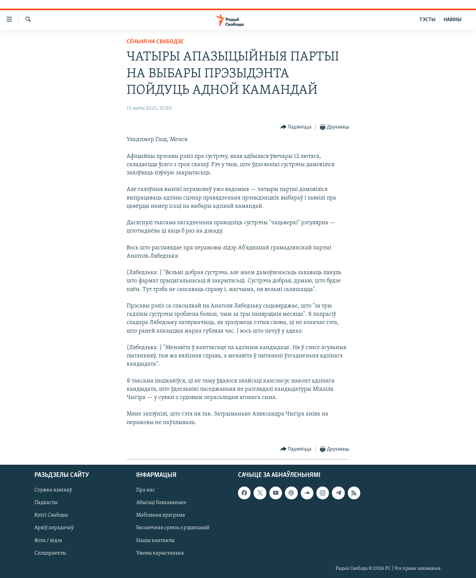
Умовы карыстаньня (160, 553)
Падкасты (46, 503)
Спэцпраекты (50, 553)
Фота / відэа (48, 540)
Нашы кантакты (155, 540)
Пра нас (145, 490)
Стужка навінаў (53, 490)
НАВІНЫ (452, 19)
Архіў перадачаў (54, 528)
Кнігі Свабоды (51, 515)
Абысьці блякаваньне (161, 503)
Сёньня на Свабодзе (155, 42)
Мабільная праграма (160, 515)
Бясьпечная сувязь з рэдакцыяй (173, 528)
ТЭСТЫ (427, 19)
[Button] (296, 127)
